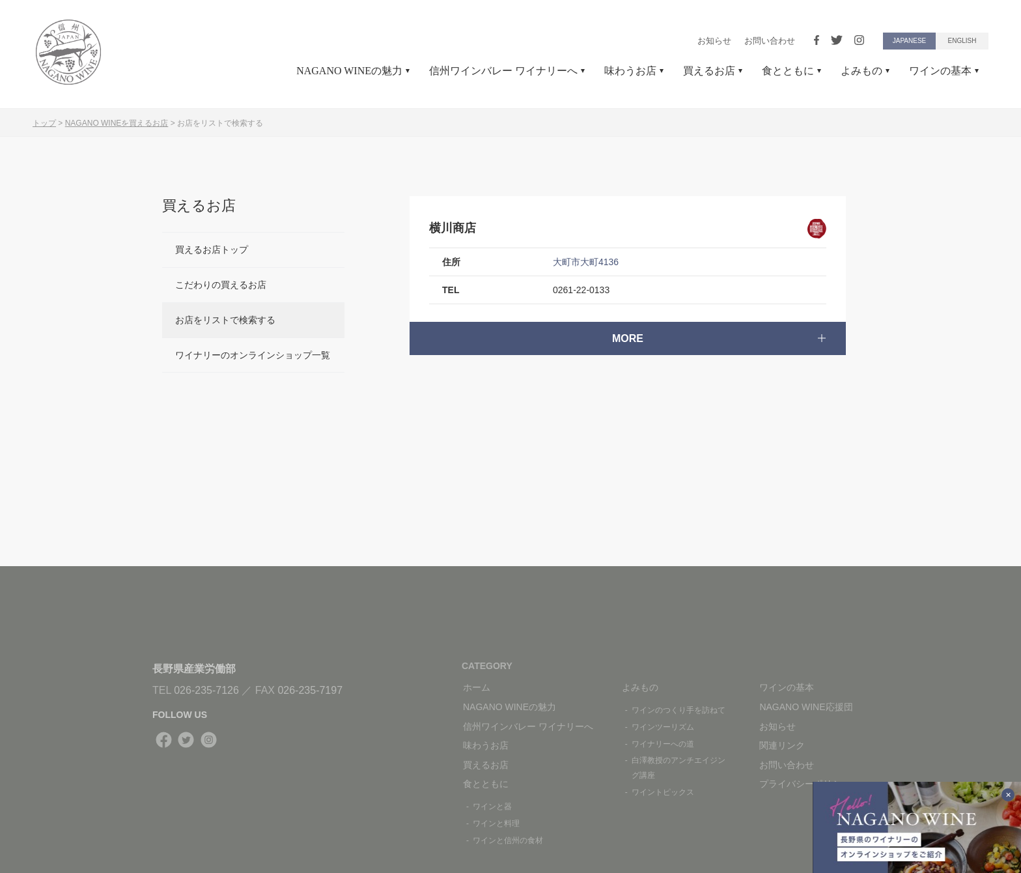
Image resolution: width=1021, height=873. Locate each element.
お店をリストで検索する (225, 320)
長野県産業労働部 (194, 668)
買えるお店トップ (211, 249)
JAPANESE (910, 40)
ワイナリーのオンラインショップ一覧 (252, 355)
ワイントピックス (663, 792)
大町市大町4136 (586, 262)
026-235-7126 (206, 690)
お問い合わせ (769, 41)
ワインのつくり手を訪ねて (678, 710)
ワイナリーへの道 (663, 744)
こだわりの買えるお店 (220, 284)
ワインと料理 (496, 823)
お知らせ (714, 41)
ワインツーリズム (663, 727)
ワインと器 (492, 806)
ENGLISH (962, 40)
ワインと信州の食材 (508, 840)
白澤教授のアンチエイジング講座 (678, 768)
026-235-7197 (310, 690)
